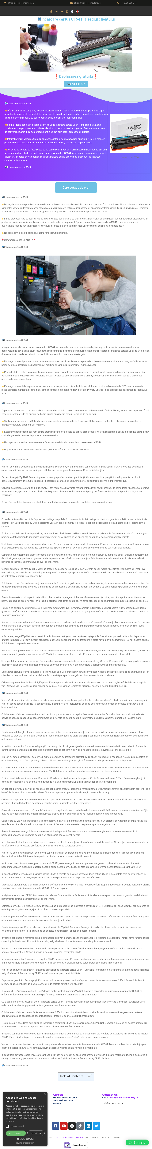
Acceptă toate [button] (15, 1133)
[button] (137, 1142)
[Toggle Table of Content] (88, 1076)
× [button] (45, 1094)
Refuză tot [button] (36, 1133)
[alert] (25, 1119)
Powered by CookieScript (25, 1143)
